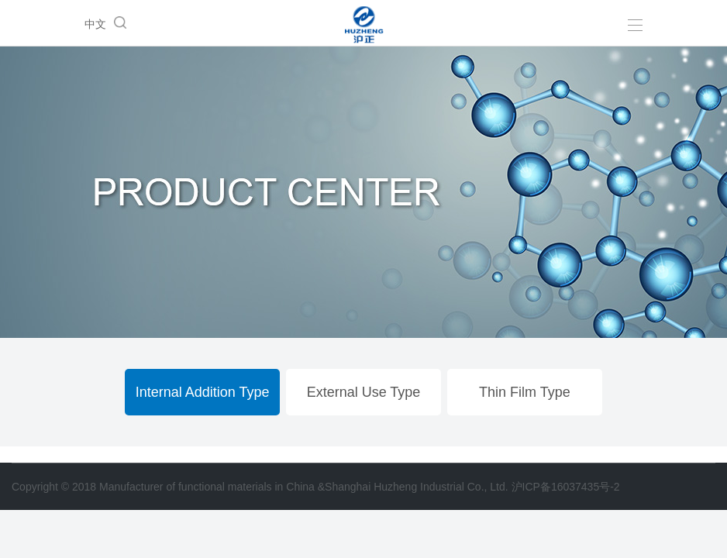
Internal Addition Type (203, 392)
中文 (95, 24)
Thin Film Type (524, 392)
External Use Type (364, 392)
